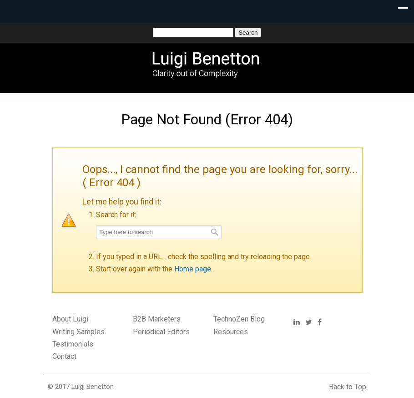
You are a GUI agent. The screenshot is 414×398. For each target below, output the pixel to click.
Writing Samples (78, 331)
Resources (230, 331)
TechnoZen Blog (239, 319)
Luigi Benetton (211, 64)
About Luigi (70, 319)
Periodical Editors (161, 331)
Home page (192, 269)
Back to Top (347, 387)
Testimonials (72, 344)
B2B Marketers (157, 319)
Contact (64, 356)
